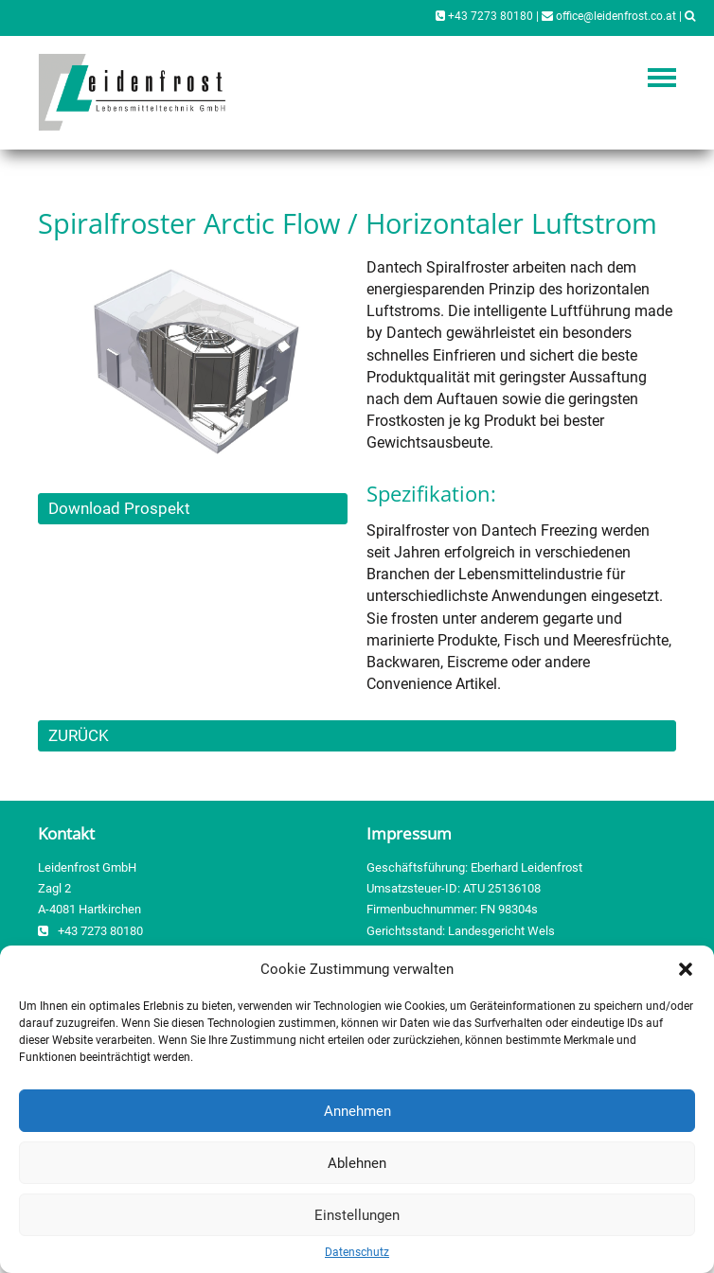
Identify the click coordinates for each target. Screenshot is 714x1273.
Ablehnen (357, 1163)
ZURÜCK (78, 735)
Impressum (409, 833)
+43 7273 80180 (484, 16)
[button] (685, 969)
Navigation (662, 77)
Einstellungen (357, 1215)
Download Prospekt (119, 508)
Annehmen (357, 1111)
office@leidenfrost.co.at (609, 16)
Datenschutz (357, 1252)
